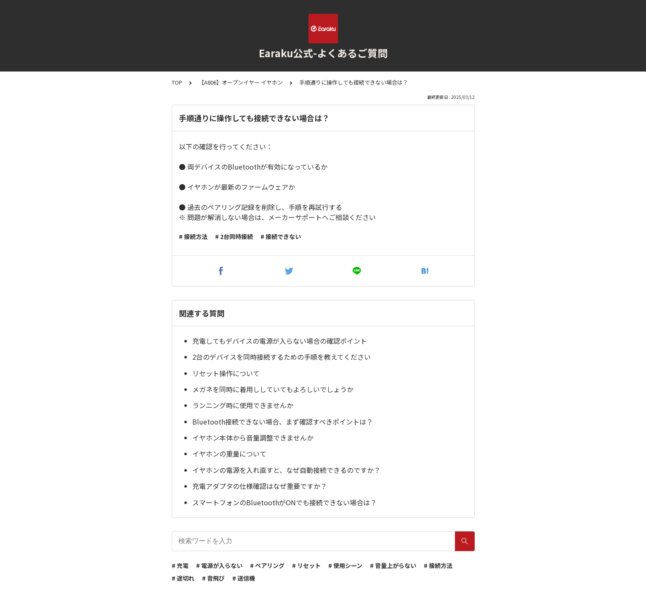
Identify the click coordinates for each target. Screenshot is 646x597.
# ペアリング (267, 565)
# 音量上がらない (393, 565)
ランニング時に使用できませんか (242, 405)
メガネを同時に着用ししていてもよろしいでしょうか (273, 389)
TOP (177, 82)
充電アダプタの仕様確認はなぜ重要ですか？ (259, 486)
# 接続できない (281, 236)
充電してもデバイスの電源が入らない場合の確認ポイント (279, 341)
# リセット (306, 565)
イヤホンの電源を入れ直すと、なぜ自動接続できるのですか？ (286, 470)
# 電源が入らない (219, 565)
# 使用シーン (345, 565)
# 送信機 (243, 578)
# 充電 (180, 565)
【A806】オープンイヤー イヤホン (241, 82)
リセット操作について (226, 373)
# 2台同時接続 (234, 236)
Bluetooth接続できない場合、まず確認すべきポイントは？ (282, 422)
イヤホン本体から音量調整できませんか (253, 437)
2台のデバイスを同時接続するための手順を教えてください (281, 357)
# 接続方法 (193, 236)
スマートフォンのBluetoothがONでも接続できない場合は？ (284, 502)
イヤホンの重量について (229, 453)
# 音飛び (213, 578)
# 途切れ (183, 578)
